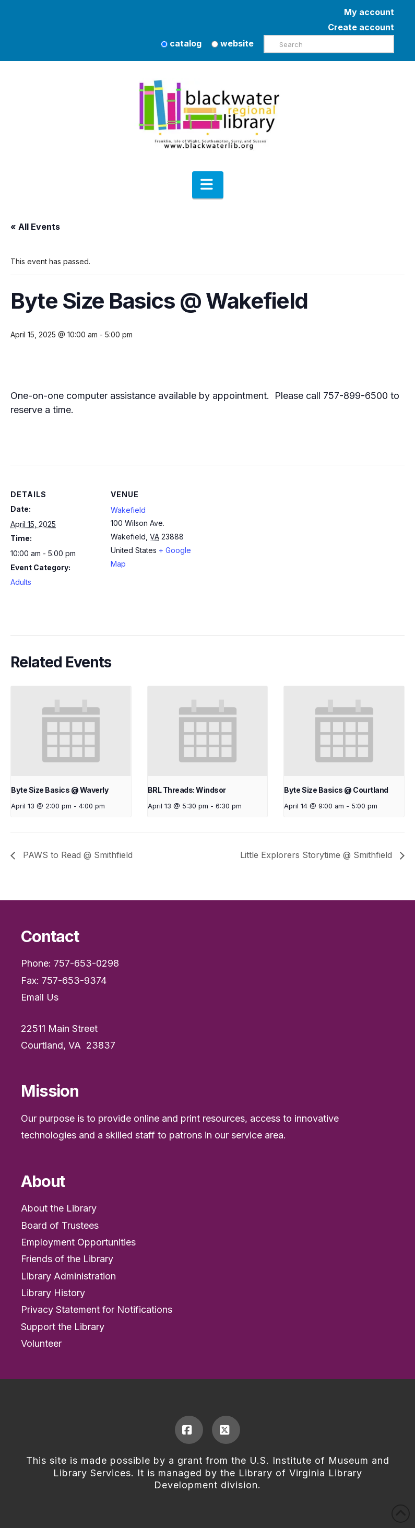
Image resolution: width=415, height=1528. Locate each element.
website (232, 43)
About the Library (59, 1208)
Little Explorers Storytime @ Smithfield (317, 855)
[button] (207, 184)
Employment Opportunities (78, 1242)
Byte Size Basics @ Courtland (336, 789)
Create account (361, 27)
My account (369, 12)
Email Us (39, 997)
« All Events (35, 226)
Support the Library (62, 1326)
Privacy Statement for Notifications (96, 1309)
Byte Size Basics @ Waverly (59, 789)
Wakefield (128, 510)
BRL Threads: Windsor (187, 789)
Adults (20, 582)
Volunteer (41, 1343)
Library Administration (68, 1276)
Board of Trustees (60, 1225)
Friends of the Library (67, 1258)
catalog (181, 43)
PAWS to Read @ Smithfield (76, 855)
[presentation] (71, 731)
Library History (53, 1292)
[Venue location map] (266, 537)
